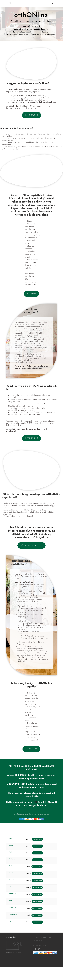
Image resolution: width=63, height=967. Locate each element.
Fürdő (10, 852)
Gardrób (11, 866)
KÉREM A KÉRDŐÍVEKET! (31, 545)
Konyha (11, 886)
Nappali (11, 900)
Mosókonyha (12, 893)
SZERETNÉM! (31, 749)
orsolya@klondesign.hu (39, 945)
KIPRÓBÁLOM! (31, 115)
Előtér (10, 838)
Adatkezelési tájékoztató (14, 952)
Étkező (11, 845)
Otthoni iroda (13, 907)
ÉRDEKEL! (31, 294)
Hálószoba (12, 879)
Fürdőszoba (12, 859)
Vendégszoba (13, 914)
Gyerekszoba (12, 873)
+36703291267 (37, 941)
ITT (35, 802)
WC (10, 921)
